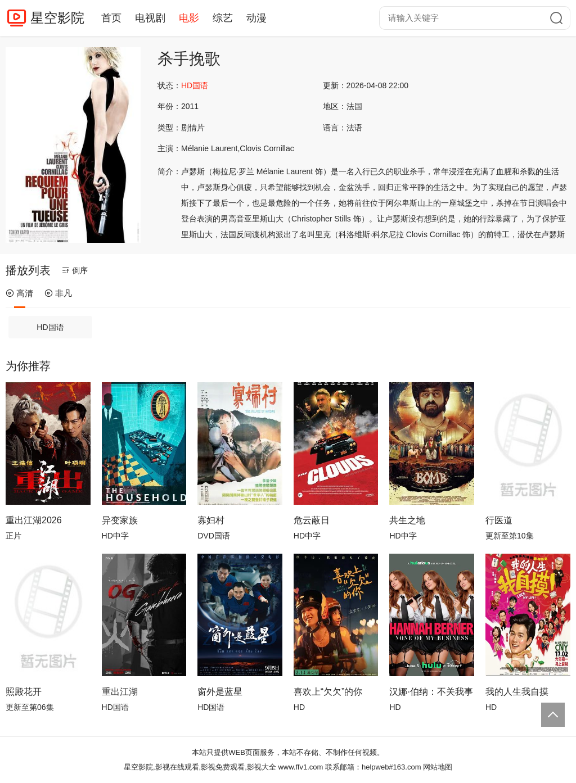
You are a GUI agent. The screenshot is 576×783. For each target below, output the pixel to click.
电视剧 (150, 18)
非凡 (58, 293)
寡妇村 (210, 520)
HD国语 (50, 327)
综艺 (223, 18)
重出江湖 (120, 691)
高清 (19, 293)
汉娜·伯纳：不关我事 (430, 691)
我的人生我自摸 (516, 691)
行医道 (498, 520)
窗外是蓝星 (219, 691)
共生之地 (407, 520)
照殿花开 (24, 691)
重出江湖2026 (34, 520)
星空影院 (57, 17)
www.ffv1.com (300, 767)
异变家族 (120, 520)
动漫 (256, 18)
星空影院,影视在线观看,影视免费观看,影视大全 (200, 767)
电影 (189, 18)
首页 (111, 18)
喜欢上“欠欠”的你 (328, 691)
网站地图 (437, 767)
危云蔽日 (312, 520)
